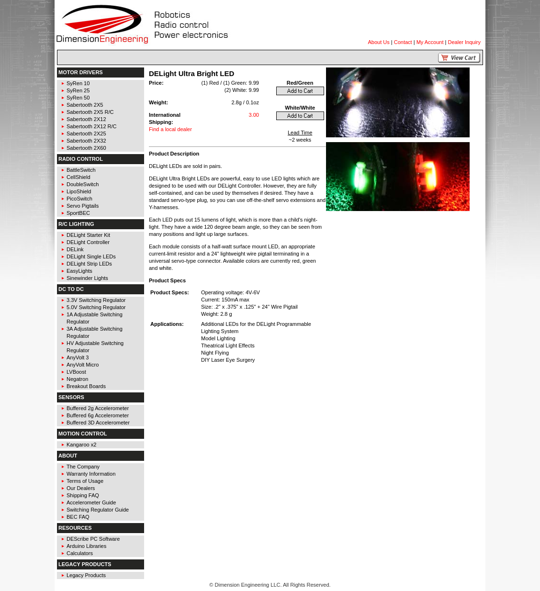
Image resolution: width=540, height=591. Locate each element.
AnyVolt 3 (78, 357)
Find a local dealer (170, 129)
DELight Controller (88, 242)
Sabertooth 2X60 (86, 148)
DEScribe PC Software (93, 539)
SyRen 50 (78, 97)
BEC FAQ (78, 517)
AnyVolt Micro (83, 365)
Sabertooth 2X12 (86, 119)
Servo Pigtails (83, 206)
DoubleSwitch (83, 184)
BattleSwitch (81, 170)
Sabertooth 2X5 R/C (90, 112)
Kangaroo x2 (81, 444)
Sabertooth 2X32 (86, 141)
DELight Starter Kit (88, 235)
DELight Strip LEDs (89, 264)
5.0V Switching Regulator (96, 307)
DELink (75, 249)
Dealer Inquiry (464, 42)
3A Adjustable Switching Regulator (95, 332)
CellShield (78, 177)
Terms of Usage (85, 481)
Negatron (77, 379)
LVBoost (76, 372)
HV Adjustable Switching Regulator (95, 346)
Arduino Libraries (86, 546)
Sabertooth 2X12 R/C (92, 126)
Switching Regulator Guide (98, 510)
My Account (430, 42)
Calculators (80, 553)
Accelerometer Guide (91, 502)
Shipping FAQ (83, 495)
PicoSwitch (79, 198)
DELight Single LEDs (91, 256)
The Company (83, 466)
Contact (403, 42)
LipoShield (79, 191)
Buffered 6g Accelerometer (98, 415)
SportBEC (78, 213)
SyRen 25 (78, 90)
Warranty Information (91, 474)
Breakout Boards (86, 386)
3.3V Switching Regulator (96, 300)
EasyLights (79, 271)
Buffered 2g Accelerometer (98, 408)
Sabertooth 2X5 (85, 105)
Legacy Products (86, 575)
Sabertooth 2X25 (86, 133)
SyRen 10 (78, 83)
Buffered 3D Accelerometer (98, 422)
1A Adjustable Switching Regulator (95, 318)
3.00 (253, 115)
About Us (379, 42)
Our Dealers (81, 488)
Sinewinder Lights (87, 278)
